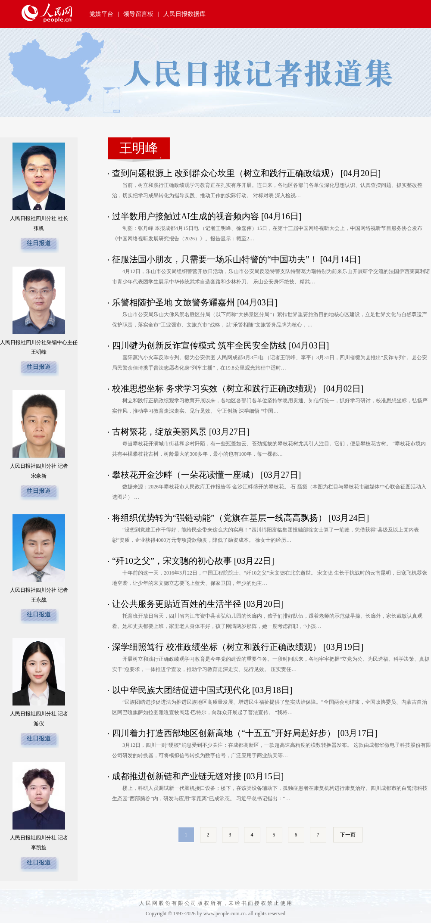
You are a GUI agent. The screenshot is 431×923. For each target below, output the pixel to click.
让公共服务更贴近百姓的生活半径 (178, 604)
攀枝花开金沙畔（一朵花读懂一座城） (186, 474)
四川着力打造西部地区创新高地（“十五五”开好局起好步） (224, 733)
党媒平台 (101, 14)
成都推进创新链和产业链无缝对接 (178, 776)
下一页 (348, 835)
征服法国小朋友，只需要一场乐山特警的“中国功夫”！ (215, 259)
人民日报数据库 (184, 14)
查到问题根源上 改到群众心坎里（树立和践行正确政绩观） (226, 173)
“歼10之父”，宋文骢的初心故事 (172, 561)
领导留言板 (138, 14)
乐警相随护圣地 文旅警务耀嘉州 (173, 302)
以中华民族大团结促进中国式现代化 (182, 690)
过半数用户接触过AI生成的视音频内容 (186, 216)
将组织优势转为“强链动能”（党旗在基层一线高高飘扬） (220, 517)
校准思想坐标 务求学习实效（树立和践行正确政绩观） (217, 388)
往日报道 (39, 243)
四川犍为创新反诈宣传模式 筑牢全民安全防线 (199, 345)
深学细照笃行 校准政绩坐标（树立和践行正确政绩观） (217, 647)
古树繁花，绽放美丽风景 (160, 431)
